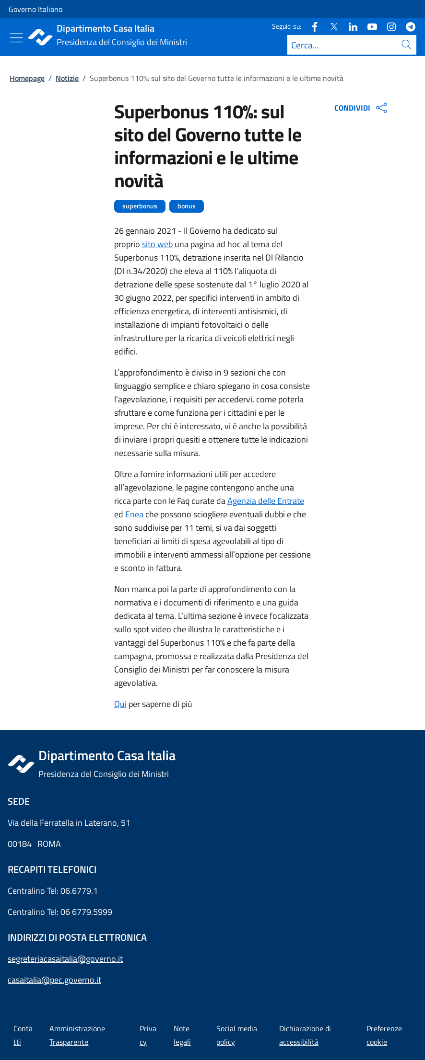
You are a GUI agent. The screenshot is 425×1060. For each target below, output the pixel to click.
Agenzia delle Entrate (265, 500)
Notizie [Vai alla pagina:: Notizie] (67, 78)
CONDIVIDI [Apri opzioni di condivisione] (362, 107)
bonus (186, 206)
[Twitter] (330, 26)
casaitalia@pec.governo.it (54, 979)
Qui (120, 703)
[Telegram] (406, 26)
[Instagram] (387, 26)
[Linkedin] (349, 26)
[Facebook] (310, 26)
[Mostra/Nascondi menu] (16, 38)
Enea (134, 514)
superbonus (139, 206)
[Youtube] (368, 26)
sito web (157, 244)
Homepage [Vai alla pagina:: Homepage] (27, 78)
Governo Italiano (35, 9)
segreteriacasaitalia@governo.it (65, 958)
